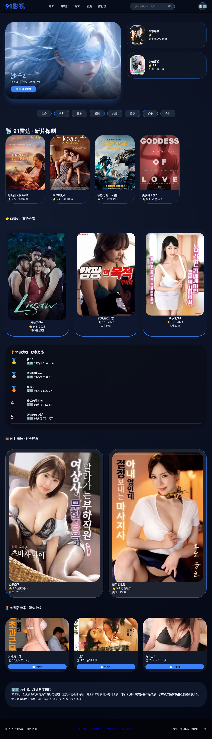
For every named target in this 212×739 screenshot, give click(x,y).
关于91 (82, 729)
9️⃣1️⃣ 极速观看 (23, 89)
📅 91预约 (37, 666)
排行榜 (102, 6)
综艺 (77, 6)
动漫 (89, 6)
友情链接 (111, 729)
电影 (51, 6)
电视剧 (64, 6)
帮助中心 (96, 729)
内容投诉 (127, 729)
